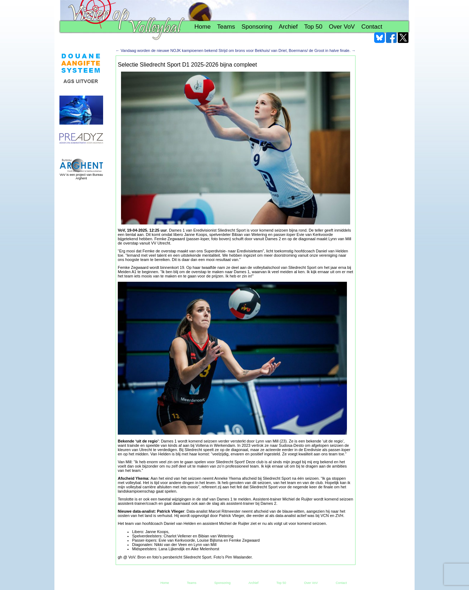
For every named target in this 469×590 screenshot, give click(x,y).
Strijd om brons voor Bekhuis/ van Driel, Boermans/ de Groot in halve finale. (287, 50)
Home (202, 26)
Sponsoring (256, 26)
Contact (371, 26)
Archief (288, 26)
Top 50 (313, 26)
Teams (226, 26)
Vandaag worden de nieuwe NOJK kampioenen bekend (166, 50)
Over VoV (342, 26)
